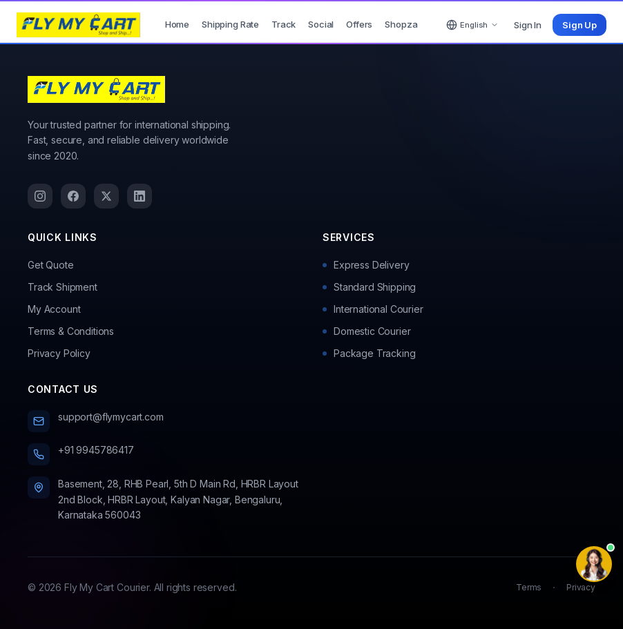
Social (321, 24)
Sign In (527, 24)
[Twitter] (106, 196)
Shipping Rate (230, 24)
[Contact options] (594, 564)
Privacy (580, 587)
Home (177, 24)
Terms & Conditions (71, 331)
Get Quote (51, 265)
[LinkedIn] (139, 196)
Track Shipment (62, 287)
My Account (54, 309)
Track (283, 24)
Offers (359, 24)
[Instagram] (40, 196)
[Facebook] (73, 196)
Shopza (401, 24)
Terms (528, 587)
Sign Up (579, 24)
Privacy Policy (59, 353)
